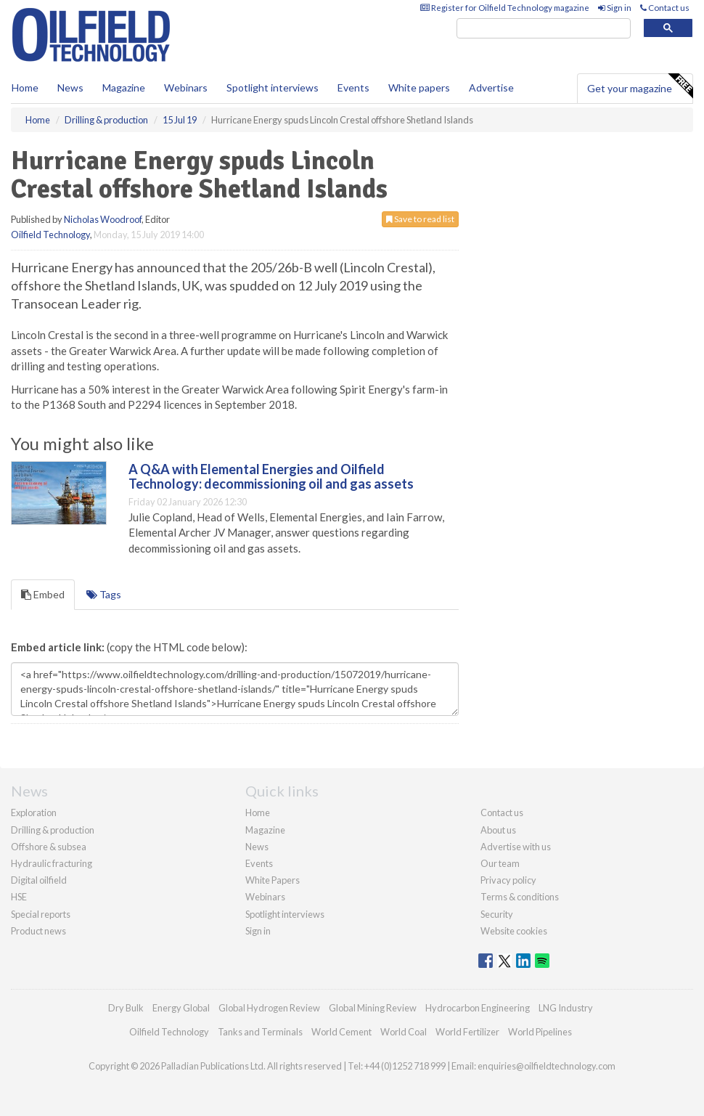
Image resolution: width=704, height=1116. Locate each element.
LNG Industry (566, 1008)
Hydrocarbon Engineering (477, 1008)
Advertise (491, 87)
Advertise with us (515, 846)
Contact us (664, 7)
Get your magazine (639, 86)
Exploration (34, 812)
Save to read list (420, 218)
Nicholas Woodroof (103, 219)
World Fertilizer (467, 1032)
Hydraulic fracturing (51, 863)
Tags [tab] (103, 594)
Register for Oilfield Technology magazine (504, 7)
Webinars (186, 87)
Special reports (40, 914)
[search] (544, 28)
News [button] (70, 87)
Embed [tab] (43, 594)
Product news (38, 931)
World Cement (341, 1032)
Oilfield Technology (50, 234)
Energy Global (181, 1008)
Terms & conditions (519, 897)
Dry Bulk (126, 1008)
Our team (500, 863)
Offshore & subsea (48, 846)
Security (496, 914)
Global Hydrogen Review (269, 1008)
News (257, 846)
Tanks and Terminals (260, 1032)
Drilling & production (52, 830)
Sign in (614, 7)
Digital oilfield (39, 880)
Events (353, 87)
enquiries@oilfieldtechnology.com (546, 1066)
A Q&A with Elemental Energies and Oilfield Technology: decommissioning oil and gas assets (271, 476)
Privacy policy (508, 880)
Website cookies (513, 931)
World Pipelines (540, 1032)
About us (498, 830)
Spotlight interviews (272, 87)
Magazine (123, 87)
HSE (19, 897)
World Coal (403, 1032)
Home (25, 87)
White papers (419, 87)
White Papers (272, 880)
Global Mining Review (373, 1008)
